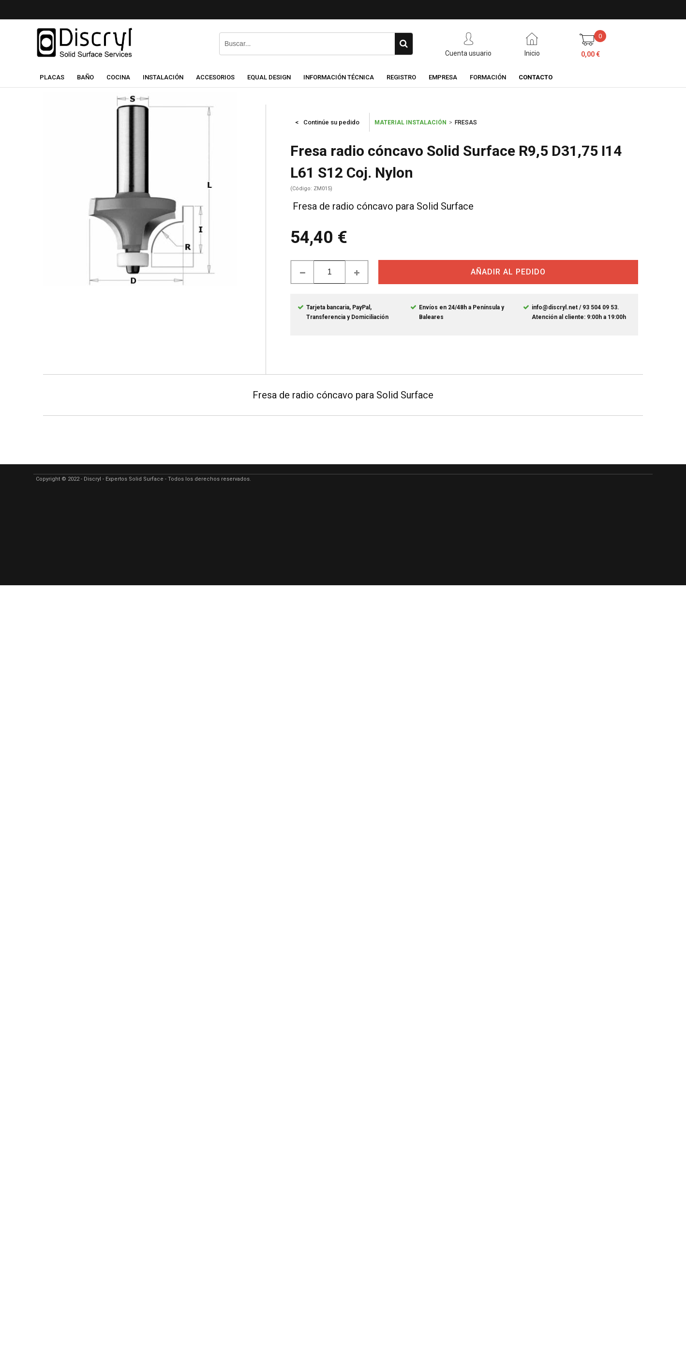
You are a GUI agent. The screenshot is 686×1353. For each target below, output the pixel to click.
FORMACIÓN (488, 77)
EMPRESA (443, 77)
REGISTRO (401, 77)
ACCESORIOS (215, 77)
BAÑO (85, 77)
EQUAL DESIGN (269, 77)
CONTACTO (535, 77)
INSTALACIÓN (163, 77)
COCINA (118, 77)
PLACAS (52, 77)
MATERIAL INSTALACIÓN (410, 122)
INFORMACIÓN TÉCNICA (338, 77)
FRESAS (466, 122)
